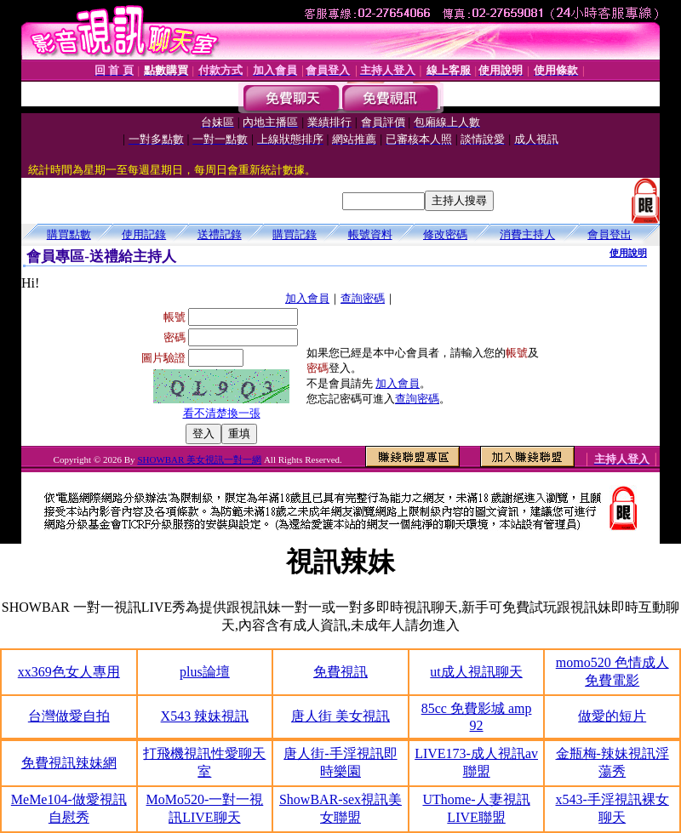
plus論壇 (205, 672)
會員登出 (609, 234)
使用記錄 (144, 234)
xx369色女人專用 (69, 672)
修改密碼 (445, 234)
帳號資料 (370, 234)
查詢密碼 (362, 298)
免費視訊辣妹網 (69, 763)
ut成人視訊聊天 (476, 672)
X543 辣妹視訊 (205, 716)
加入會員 (307, 298)
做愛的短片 (612, 716)
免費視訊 (340, 672)
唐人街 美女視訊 (340, 716)
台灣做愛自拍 (69, 716)
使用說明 (628, 253)
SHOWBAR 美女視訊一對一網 (199, 459)
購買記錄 (294, 234)
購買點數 (69, 234)
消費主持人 (527, 234)
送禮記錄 (219, 234)
